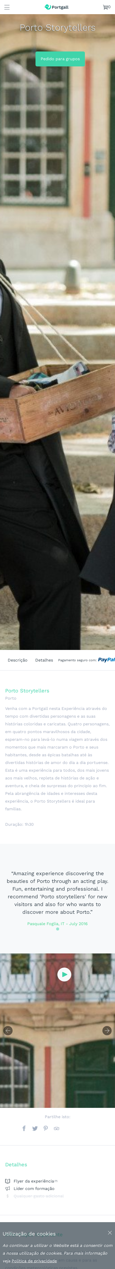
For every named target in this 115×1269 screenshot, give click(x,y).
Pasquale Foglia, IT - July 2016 (57, 923)
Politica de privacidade (34, 1260)
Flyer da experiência (34, 1181)
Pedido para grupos (60, 58)
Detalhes (44, 660)
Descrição (18, 660)
